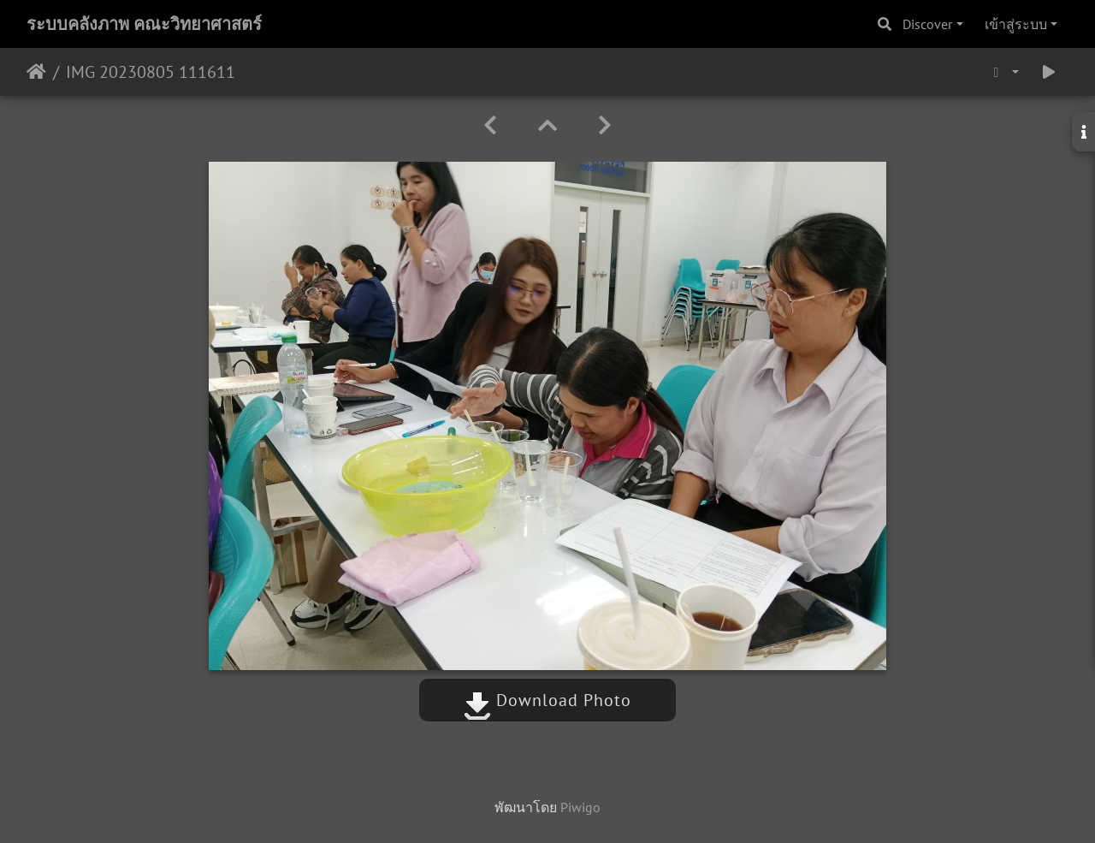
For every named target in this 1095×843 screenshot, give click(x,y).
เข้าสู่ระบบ (1016, 24)
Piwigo (580, 807)
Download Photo (547, 700)
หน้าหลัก (36, 72)
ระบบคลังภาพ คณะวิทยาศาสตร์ (144, 24)
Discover (927, 24)
